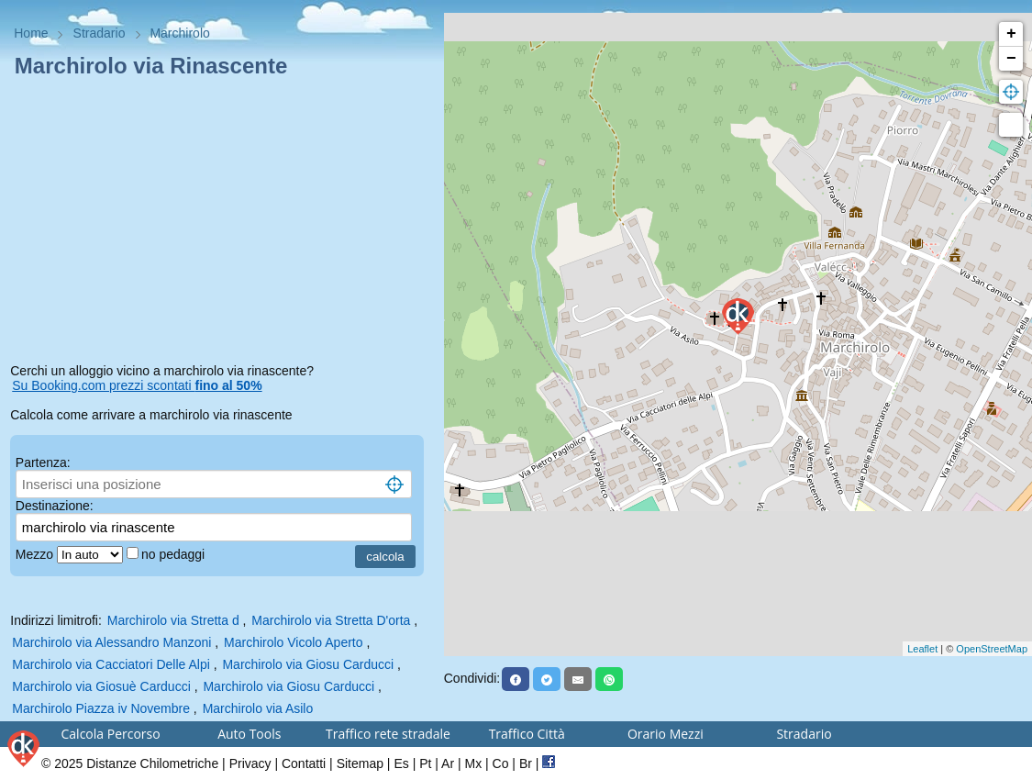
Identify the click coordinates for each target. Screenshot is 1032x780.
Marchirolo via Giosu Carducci (308, 664)
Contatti (304, 763)
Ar (447, 763)
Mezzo (36, 554)
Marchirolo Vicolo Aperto (293, 642)
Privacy (250, 763)
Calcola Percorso (111, 733)
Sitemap (360, 763)
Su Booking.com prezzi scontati (136, 385)
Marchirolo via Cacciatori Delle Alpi (111, 664)
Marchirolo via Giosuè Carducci (101, 686)
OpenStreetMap (991, 648)
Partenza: (43, 462)
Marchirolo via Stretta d (173, 620)
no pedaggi (174, 554)
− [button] (1011, 59)
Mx (473, 763)
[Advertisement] (221, 223)
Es (401, 763)
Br (525, 763)
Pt (425, 763)
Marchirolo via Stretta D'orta (330, 620)
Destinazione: (55, 505)
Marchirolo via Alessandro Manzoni (111, 642)
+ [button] (1011, 34)
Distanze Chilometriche (152, 763)
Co (501, 763)
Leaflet (922, 648)
